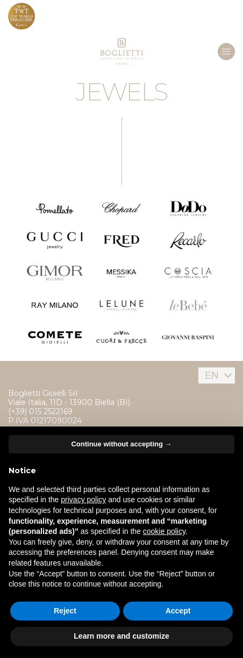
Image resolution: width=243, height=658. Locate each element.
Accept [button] (178, 610)
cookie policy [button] (164, 531)
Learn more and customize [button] (121, 636)
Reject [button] (65, 610)
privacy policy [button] (83, 499)
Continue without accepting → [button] (121, 444)
